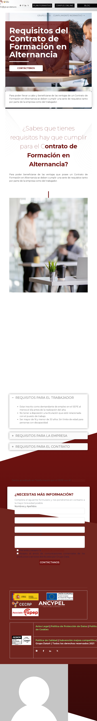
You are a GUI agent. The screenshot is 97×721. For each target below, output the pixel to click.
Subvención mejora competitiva (78, 640)
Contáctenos (26, 68)
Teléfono (19, 515)
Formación (78, 24)
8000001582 (78, 480)
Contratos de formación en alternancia (45, 24)
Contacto (79, 33)
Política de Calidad (47, 640)
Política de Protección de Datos (69, 626)
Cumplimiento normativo (69, 15)
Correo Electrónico (25, 525)
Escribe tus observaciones (28, 534)
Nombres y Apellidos (25, 506)
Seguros (44, 33)
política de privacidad (53, 550)
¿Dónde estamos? (61, 33)
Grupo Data (44, 15)
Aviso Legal (43, 626)
